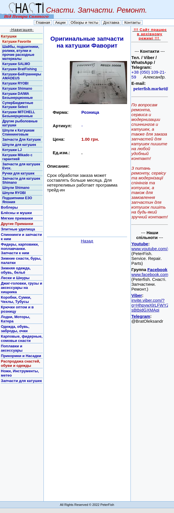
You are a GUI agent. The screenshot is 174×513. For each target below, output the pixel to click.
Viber (136, 295)
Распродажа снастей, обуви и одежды (20, 363)
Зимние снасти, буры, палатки (21, 260)
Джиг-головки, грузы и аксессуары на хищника (21, 287)
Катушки (9, 36)
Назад (87, 240)
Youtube (139, 243)
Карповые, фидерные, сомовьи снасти (21, 338)
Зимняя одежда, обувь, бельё (16, 270)
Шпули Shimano (15, 188)
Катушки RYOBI (15, 83)
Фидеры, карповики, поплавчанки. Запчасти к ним (20, 248)
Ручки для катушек (18, 173)
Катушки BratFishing (19, 69)
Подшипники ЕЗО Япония (17, 200)
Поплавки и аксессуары (12, 348)
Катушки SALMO (16, 64)
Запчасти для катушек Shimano (21, 181)
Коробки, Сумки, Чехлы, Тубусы (16, 299)
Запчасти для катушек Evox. (21, 166)
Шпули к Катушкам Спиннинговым (18, 132)
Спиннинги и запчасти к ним (21, 236)
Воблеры (9, 207)
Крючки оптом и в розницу (17, 309)
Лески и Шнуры (15, 278)
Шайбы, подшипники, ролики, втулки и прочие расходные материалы (20, 53)
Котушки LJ (12, 150)
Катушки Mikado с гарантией (17, 157)
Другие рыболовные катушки (19, 123)
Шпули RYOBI (14, 193)
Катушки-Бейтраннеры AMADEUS (21, 76)
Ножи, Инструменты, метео (20, 373)
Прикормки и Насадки (21, 356)
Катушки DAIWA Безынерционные (17, 96)
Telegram (140, 316)
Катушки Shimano (17, 89)
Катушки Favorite (16, 42)
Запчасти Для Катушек (21, 140)
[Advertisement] (87, 226)
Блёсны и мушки (16, 213)
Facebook (157, 269)
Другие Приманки (17, 224)
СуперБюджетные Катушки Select (17, 105)
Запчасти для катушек (21, 381)
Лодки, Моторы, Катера (15, 319)
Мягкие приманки (17, 218)
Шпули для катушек (19, 145)
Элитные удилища (18, 229)
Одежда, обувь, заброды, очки (15, 328)
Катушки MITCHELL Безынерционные (18, 114)
